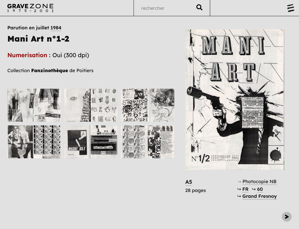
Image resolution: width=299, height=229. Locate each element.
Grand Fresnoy (259, 196)
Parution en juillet (34, 28)
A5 (188, 182)
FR (245, 189)
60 (260, 189)
